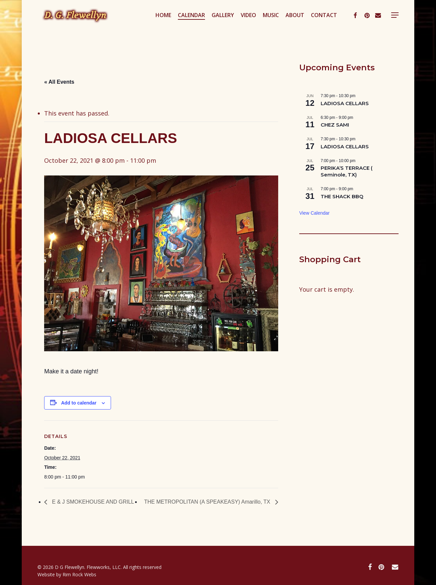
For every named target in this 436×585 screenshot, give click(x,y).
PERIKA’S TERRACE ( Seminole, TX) (346, 171)
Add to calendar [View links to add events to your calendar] (79, 403)
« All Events (59, 82)
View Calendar (314, 213)
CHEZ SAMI (335, 125)
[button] (395, 24)
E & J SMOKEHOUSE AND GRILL (92, 502)
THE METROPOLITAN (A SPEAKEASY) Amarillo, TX (208, 502)
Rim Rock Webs (79, 574)
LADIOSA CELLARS (345, 103)
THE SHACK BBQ (342, 196)
